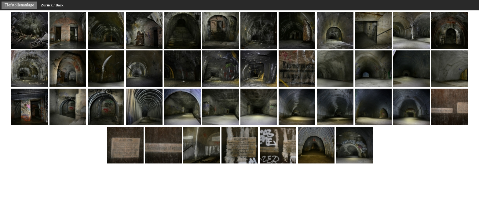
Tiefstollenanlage (19, 5)
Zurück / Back (52, 5)
